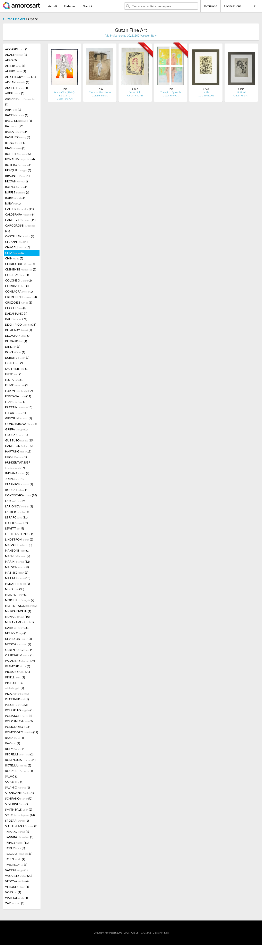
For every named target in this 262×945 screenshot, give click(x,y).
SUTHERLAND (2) (21, 826)
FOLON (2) (19, 390)
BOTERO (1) (19, 164)
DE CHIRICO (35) (20, 324)
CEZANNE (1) (16, 242)
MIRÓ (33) (14, 589)
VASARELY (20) (18, 875)
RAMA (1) (14, 737)
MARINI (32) (17, 561)
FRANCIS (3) (15, 401)
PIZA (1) (17, 693)
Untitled (206, 92)
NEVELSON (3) (18, 638)
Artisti (52, 6)
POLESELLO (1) (19, 710)
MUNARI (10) (17, 616)
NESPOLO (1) (16, 633)
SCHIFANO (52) (18, 798)
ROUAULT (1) (19, 771)
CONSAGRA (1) (19, 291)
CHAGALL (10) (17, 247)
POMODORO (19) (21, 732)
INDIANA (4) (17, 473)
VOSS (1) (13, 892)
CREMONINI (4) (21, 297)
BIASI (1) (15, 148)
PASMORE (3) (17, 666)
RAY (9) (12, 743)
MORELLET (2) (19, 600)
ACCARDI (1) (16, 49)
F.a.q (166, 932)
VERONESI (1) (17, 886)
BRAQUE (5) (18, 170)
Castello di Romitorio (100, 92)
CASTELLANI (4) (19, 236)
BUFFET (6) (17, 192)
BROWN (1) (16, 181)
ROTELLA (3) (18, 765)
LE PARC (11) (16, 517)
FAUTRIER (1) (16, 368)
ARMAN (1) (20, 101)
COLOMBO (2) (18, 280)
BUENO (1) (16, 187)
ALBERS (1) (15, 65)
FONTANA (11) (18, 396)
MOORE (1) (16, 594)
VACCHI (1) (16, 870)
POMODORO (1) (18, 726)
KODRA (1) (16, 489)
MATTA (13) (17, 578)
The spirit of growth (170, 92)
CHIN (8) (14, 258)
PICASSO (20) (17, 672)
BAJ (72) (14, 126)
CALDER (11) (19, 209)
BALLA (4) (16, 131)
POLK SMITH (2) (19, 721)
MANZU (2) (17, 556)
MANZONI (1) (17, 550)
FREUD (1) (15, 412)
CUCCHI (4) (15, 308)
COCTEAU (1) (17, 275)
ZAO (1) (14, 903)
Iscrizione (210, 6)
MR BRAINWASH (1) (18, 611)
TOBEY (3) (15, 848)
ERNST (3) (14, 363)
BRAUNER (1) (17, 176)
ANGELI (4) (16, 87)
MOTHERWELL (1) (21, 605)
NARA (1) (17, 627)
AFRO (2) (11, 60)
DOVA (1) (15, 352)
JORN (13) (15, 478)
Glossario (157, 932)
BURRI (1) (15, 198)
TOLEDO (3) (18, 853)
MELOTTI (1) (17, 583)
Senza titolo (135, 92)
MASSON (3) (17, 567)
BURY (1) (13, 203)
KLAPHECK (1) (19, 484)
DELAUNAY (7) (17, 335)
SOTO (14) (20, 815)
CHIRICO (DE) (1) (20, 264)
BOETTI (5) (18, 153)
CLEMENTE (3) (20, 269)
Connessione (233, 6)
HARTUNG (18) (18, 451)
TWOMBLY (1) (16, 864)
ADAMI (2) (16, 54)
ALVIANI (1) (17, 82)
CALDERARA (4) (20, 214)
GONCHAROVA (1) (21, 424)
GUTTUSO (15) (19, 440)
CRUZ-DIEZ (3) (18, 302)
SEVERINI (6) (16, 804)
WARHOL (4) (16, 897)
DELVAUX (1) (16, 341)
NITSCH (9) (18, 644)
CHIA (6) (15, 253)
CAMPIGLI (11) (20, 220)
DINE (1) (12, 346)
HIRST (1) (16, 457)
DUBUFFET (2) (17, 357)
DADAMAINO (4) (16, 313)
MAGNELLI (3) (18, 545)
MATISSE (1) (16, 572)
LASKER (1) (17, 512)
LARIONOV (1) (19, 506)
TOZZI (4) (15, 859)
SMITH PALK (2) (18, 809)
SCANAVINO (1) (19, 793)
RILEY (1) (15, 749)
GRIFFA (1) (16, 429)
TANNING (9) (19, 837)
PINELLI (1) (15, 677)
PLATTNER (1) (17, 699)
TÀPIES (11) (17, 842)
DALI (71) (16, 319)
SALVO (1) (11, 776)
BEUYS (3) (15, 142)
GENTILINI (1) (18, 418)
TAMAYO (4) (17, 831)
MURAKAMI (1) (19, 622)
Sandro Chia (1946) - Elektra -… (64, 94)
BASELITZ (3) (17, 137)
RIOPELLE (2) (19, 754)
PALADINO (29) (20, 660)
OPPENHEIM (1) (19, 655)
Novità (87, 6)
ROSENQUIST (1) (20, 760)
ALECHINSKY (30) (20, 76)
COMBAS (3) (17, 286)
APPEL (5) (14, 93)
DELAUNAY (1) (18, 330)
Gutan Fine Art (14, 19)
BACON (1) (16, 115)
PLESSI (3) (16, 704)
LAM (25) (15, 501)
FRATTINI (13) (18, 407)
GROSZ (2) (16, 435)
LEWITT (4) (14, 528)
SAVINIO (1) (17, 787)
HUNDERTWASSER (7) (17, 465)
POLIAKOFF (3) (18, 715)
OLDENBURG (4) (19, 649)
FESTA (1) (14, 379)
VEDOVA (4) (17, 881)
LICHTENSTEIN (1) (19, 534)
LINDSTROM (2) (19, 539)
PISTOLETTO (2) (14, 685)
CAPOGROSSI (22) (20, 228)
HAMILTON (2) (19, 446)
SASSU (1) (14, 782)
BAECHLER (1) (18, 120)
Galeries (70, 6)
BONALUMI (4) (20, 159)
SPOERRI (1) (17, 820)
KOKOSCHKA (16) (21, 495)
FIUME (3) (16, 385)
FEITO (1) (14, 374)
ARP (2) (13, 109)
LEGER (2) (16, 523)
